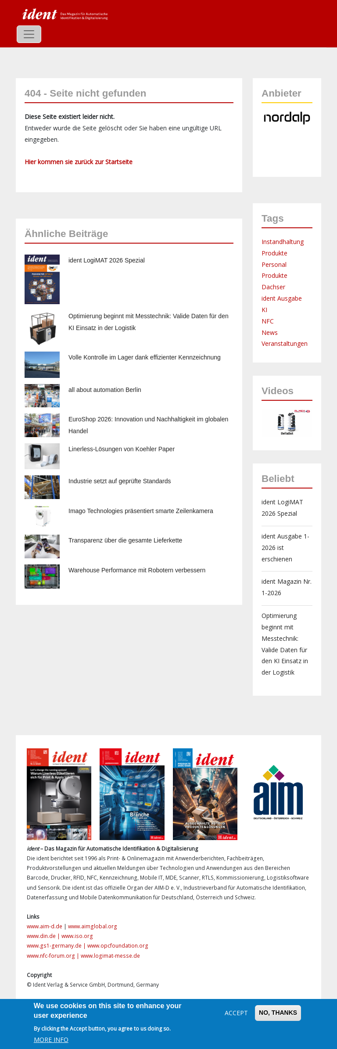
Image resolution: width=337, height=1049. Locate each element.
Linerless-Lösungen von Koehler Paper (121, 449)
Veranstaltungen (285, 343)
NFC (268, 321)
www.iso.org (77, 936)
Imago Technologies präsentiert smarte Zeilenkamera (140, 510)
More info (51, 1039)
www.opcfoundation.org (117, 945)
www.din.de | (44, 936)
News (270, 332)
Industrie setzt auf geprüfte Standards (119, 481)
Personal (274, 264)
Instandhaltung (283, 241)
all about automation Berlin (104, 389)
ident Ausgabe (282, 298)
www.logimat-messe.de (110, 955)
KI (264, 309)
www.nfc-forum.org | (54, 955)
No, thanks (278, 1012)
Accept (236, 1013)
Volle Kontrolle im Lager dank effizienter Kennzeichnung (144, 357)
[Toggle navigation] (29, 34)
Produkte (274, 253)
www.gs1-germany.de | (57, 945)
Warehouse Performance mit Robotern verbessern (136, 570)
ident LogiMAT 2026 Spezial (106, 260)
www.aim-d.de (44, 926)
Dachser (273, 287)
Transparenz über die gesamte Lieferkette (125, 540)
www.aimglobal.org (92, 926)
